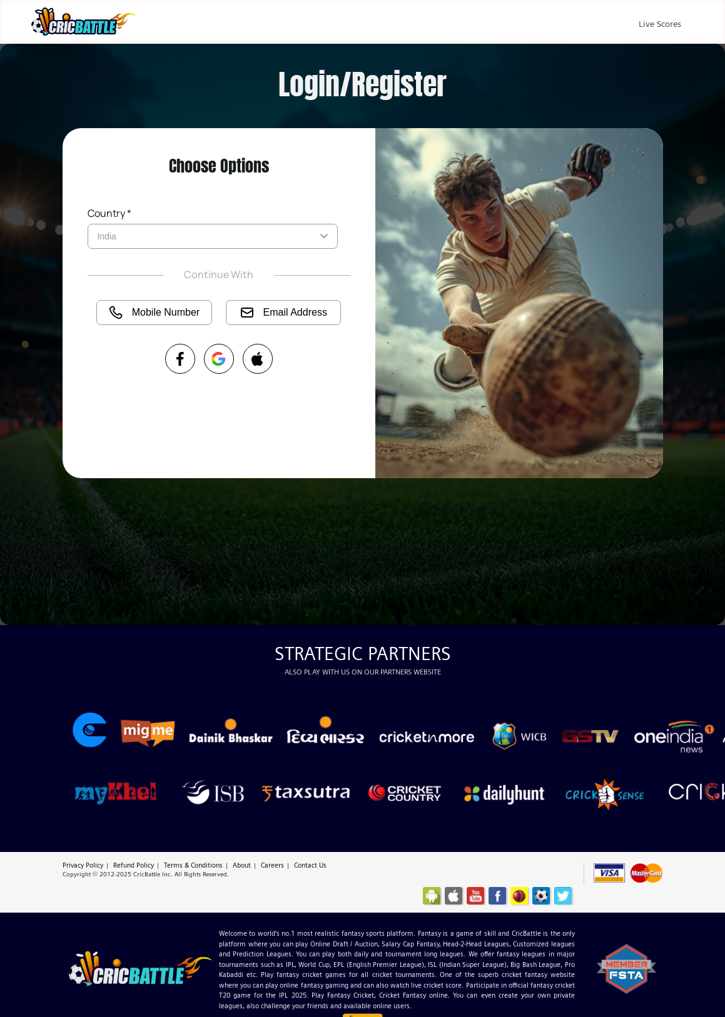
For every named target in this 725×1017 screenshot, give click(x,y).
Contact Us (310, 865)
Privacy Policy (83, 865)
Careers (272, 865)
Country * (109, 213)
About (242, 865)
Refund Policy (133, 865)
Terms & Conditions (193, 865)
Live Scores (660, 24)
